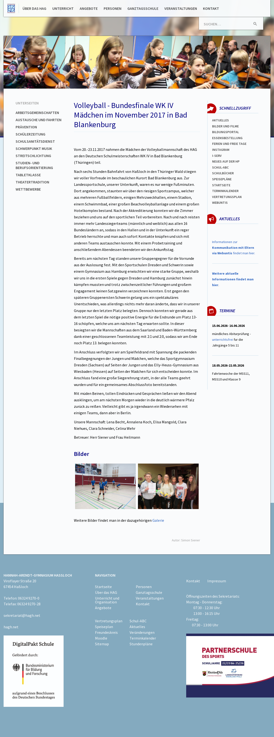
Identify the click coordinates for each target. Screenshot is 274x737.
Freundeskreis (106, 632)
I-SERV (217, 155)
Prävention (26, 127)
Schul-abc (220, 167)
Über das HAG (34, 8)
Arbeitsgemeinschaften (37, 112)
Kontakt (211, 8)
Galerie (158, 520)
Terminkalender (225, 191)
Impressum (216, 580)
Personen (112, 8)
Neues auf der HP (225, 161)
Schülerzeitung (30, 134)
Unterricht (63, 8)
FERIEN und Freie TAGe (229, 144)
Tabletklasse (28, 174)
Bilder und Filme (225, 126)
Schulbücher (223, 173)
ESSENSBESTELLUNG (227, 138)
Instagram (220, 149)
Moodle (101, 638)
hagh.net (11, 626)
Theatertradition (32, 182)
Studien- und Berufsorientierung (34, 165)
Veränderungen (142, 632)
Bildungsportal (225, 132)
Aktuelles (220, 120)
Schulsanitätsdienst (35, 141)
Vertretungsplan (227, 197)
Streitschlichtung (33, 155)
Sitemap (102, 643)
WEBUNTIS (220, 202)
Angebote (89, 8)
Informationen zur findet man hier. (233, 247)
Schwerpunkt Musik (34, 148)
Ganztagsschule (142, 8)
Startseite (221, 185)
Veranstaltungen (180, 8)
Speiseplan (104, 626)
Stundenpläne (141, 643)
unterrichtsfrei (222, 339)
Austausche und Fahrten (38, 119)
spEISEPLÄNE (222, 179)
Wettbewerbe (28, 189)
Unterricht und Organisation (107, 600)
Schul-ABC (138, 620)
